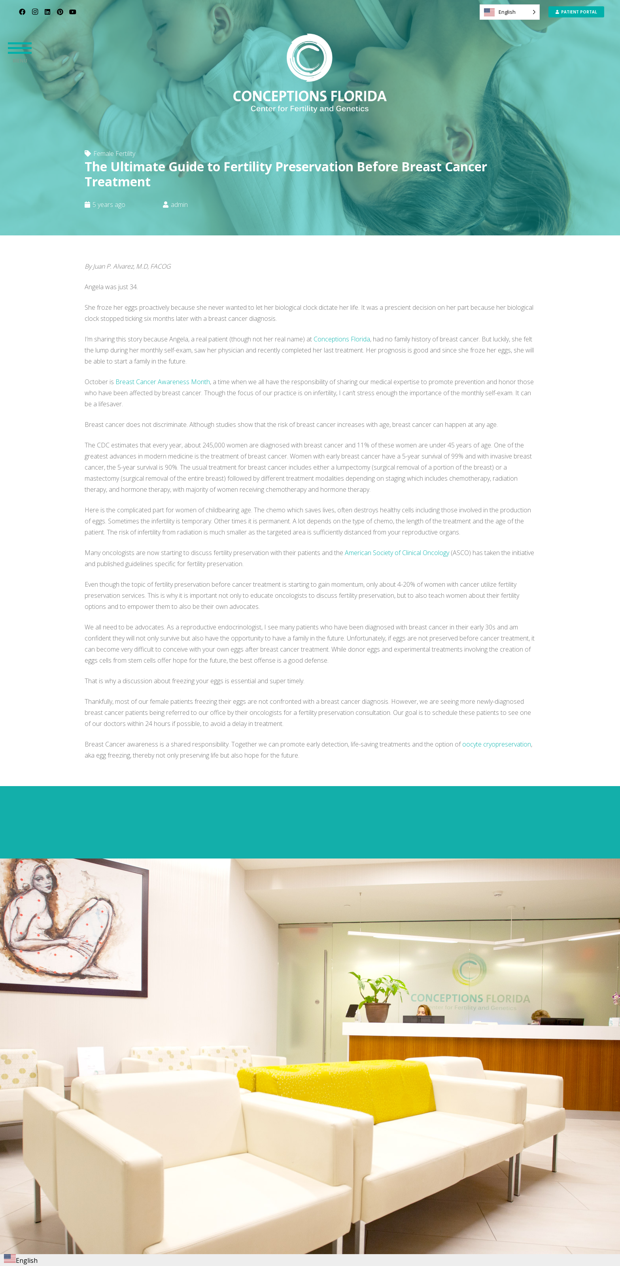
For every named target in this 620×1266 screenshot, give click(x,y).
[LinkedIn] (47, 12)
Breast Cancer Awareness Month (162, 381)
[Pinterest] (60, 12)
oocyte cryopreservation (496, 744)
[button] (20, 47)
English (21, 1260)
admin (179, 204)
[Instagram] (34, 12)
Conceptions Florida (342, 339)
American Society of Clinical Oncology (397, 552)
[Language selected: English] (510, 12)
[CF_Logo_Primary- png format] (310, 73)
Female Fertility (114, 153)
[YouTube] (72, 12)
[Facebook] (22, 12)
